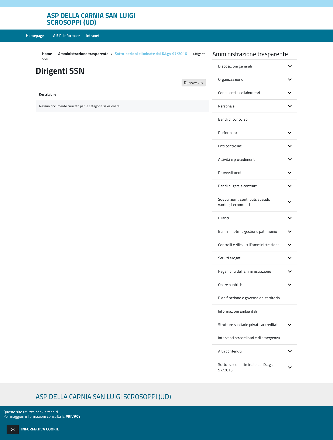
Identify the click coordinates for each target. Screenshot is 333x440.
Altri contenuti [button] (230, 351)
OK (13, 429)
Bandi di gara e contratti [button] (238, 186)
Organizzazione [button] (230, 79)
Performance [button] (229, 132)
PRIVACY (73, 416)
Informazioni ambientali (237, 311)
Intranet (92, 35)
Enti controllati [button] (230, 146)
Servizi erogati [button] (229, 258)
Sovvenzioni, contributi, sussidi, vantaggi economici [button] (244, 202)
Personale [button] (226, 106)
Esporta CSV (193, 82)
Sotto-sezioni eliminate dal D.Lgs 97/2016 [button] (245, 367)
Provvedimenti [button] (230, 172)
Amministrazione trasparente (83, 53)
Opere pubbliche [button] (231, 285)
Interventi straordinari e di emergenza (249, 338)
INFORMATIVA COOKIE (40, 429)
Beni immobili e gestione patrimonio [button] (247, 231)
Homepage (35, 35)
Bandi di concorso (233, 119)
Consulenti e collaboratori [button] (239, 93)
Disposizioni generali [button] (235, 66)
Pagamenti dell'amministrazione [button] (244, 271)
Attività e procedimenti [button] (236, 159)
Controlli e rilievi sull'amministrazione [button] (248, 245)
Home (47, 53)
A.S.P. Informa (65, 35)
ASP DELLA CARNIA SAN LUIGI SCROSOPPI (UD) (91, 18)
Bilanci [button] (223, 218)
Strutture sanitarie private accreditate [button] (248, 324)
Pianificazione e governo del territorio (249, 298)
